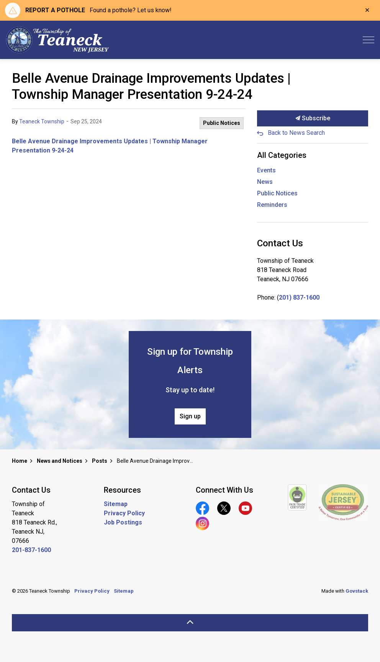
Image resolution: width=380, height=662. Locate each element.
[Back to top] (190, 622)
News (265, 181)
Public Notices (221, 123)
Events (266, 170)
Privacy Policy (124, 513)
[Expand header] (368, 40)
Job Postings (123, 522)
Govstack (357, 591)
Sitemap (116, 504)
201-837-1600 (31, 550)
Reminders (272, 204)
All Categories (281, 155)
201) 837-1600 (299, 297)
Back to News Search (296, 132)
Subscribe (312, 118)
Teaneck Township (41, 121)
